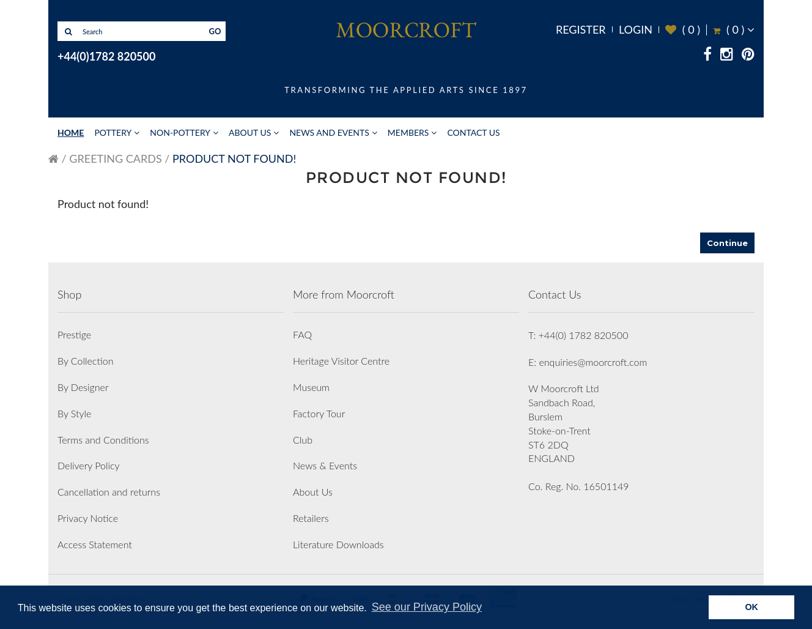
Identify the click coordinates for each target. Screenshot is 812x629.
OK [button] (751, 607)
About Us (250, 132)
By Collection (85, 361)
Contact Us (473, 132)
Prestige (74, 334)
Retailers (311, 518)
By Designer (83, 387)
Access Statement (94, 544)
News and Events (329, 132)
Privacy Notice (87, 518)
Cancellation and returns (108, 491)
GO (215, 31)
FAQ (302, 334)
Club (302, 439)
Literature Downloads (338, 544)
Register (581, 29)
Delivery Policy (88, 465)
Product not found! (234, 158)
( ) (682, 29)
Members (408, 132)
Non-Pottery (180, 132)
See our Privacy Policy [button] (427, 607)
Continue (727, 243)
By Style (74, 413)
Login (635, 29)
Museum (311, 387)
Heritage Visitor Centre (341, 361)
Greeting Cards (115, 158)
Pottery (112, 132)
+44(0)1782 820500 (106, 56)
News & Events (325, 465)
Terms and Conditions (103, 439)
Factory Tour (319, 413)
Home (70, 132)
